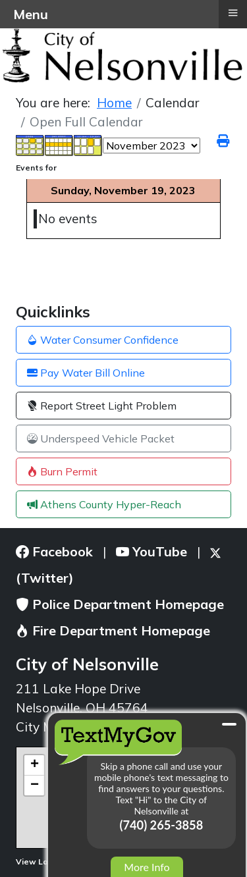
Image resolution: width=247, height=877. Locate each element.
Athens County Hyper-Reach (104, 504)
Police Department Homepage (120, 604)
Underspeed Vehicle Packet (101, 438)
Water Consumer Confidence (102, 339)
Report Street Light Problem (102, 405)
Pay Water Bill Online (86, 372)
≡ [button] (232, 12)
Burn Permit (62, 471)
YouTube (151, 551)
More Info (146, 867)
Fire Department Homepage (113, 630)
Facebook (54, 551)
